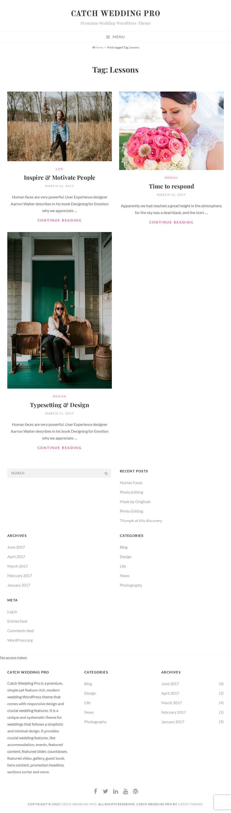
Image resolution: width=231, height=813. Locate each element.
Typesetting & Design (59, 405)
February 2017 (19, 575)
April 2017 (16, 556)
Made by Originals (135, 501)
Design (171, 177)
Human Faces (131, 482)
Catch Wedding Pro (115, 14)
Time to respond (171, 186)
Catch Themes (190, 803)
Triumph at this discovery (141, 520)
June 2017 (16, 546)
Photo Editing (131, 491)
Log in (12, 611)
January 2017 (18, 584)
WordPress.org (20, 639)
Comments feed (20, 630)
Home (97, 47)
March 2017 (17, 565)
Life (59, 169)
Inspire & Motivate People (59, 177)
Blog (123, 546)
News (124, 575)
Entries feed (17, 620)
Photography (131, 584)
